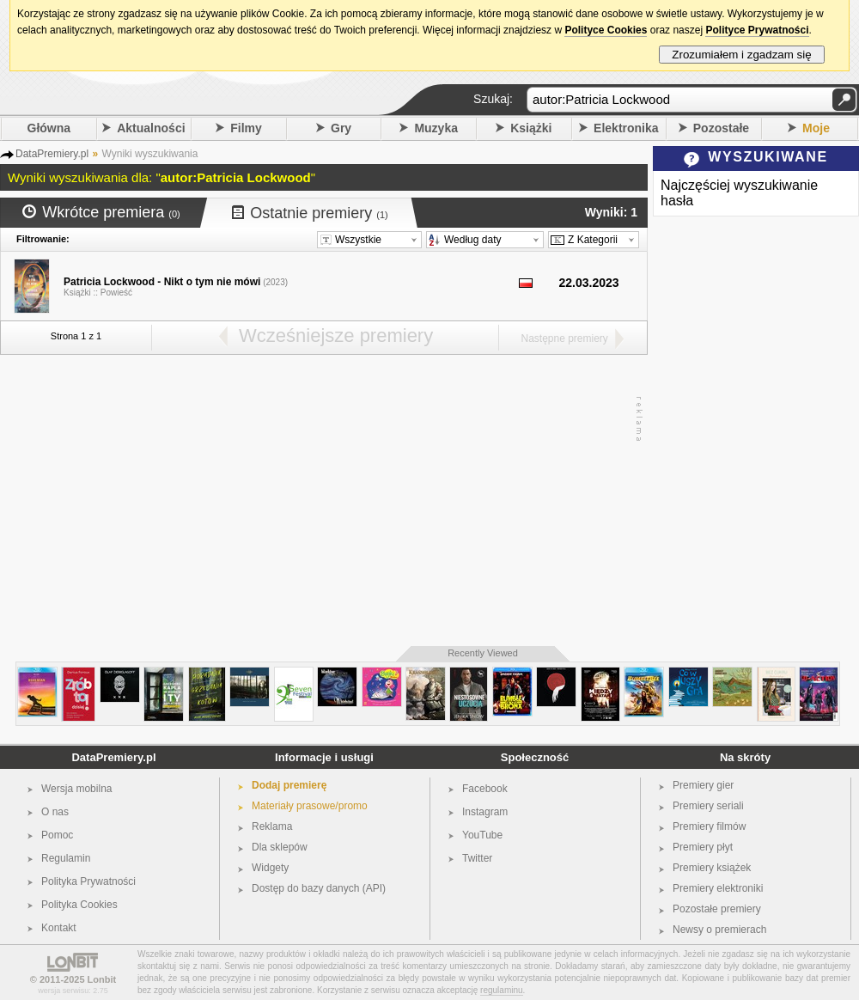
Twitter (477, 858)
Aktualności (151, 128)
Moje (816, 128)
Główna (49, 128)
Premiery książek (712, 868)
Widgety (270, 868)
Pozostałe (721, 128)
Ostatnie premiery (310, 213)
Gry (341, 128)
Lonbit (102, 979)
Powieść (116, 292)
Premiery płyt (703, 847)
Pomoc (57, 835)
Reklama (272, 826)
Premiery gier (703, 785)
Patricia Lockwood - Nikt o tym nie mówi (162, 282)
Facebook (485, 789)
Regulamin (65, 858)
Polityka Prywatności (88, 881)
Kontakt (58, 928)
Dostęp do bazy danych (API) (319, 888)
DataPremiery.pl (113, 757)
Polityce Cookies (605, 30)
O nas (55, 812)
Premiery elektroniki (718, 888)
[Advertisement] (320, 501)
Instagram (485, 812)
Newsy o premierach (719, 930)
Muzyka (436, 128)
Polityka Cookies (79, 905)
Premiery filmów (709, 826)
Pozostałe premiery (717, 909)
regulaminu (501, 990)
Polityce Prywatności (756, 30)
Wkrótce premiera (101, 212)
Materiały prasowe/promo (310, 806)
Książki (530, 128)
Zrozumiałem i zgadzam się (742, 54)
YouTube (482, 835)
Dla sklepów (280, 847)
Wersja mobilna (76, 789)
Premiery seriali (708, 806)
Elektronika (626, 128)
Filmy (246, 128)
